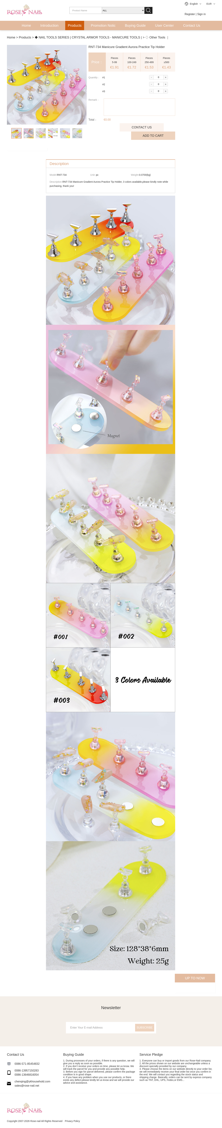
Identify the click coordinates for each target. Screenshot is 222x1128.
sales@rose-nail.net (27, 1085)
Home (26, 25)
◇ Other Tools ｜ (157, 37)
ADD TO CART (153, 135)
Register (190, 14)
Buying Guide (135, 25)
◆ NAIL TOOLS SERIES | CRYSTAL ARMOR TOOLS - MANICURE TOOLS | (88, 37)
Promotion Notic (103, 25)
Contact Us (191, 25)
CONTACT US (142, 127)
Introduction (49, 25)
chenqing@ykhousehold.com (32, 1081)
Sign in (201, 14)
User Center (164, 25)
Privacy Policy (72, 1121)
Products (75, 25)
